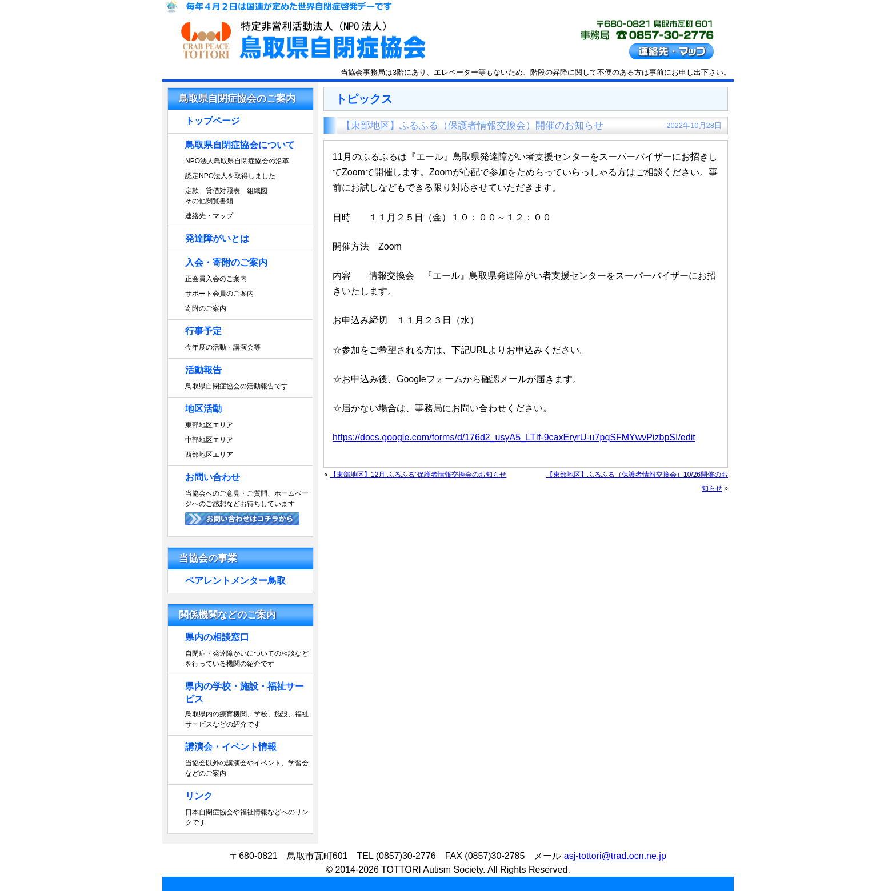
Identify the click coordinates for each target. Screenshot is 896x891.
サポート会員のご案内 (219, 294)
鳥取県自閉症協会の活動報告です (236, 386)
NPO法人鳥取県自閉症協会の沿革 (237, 161)
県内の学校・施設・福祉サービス (244, 692)
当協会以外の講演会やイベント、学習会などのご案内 (247, 768)
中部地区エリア (209, 440)
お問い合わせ (212, 477)
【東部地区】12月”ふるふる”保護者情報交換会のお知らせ (418, 475)
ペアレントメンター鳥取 (235, 580)
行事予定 (203, 331)
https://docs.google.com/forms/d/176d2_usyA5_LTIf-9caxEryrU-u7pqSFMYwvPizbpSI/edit (514, 437)
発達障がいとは (217, 238)
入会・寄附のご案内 (226, 262)
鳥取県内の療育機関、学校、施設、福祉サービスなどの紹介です (247, 719)
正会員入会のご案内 (216, 279)
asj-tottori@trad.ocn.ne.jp (615, 856)
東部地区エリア (209, 425)
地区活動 (203, 409)
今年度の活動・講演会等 (223, 347)
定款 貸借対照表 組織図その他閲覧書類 (226, 196)
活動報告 (203, 370)
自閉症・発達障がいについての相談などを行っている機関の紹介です (247, 658)
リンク (199, 796)
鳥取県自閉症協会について (240, 145)
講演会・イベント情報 (231, 747)
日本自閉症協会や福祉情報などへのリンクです (247, 817)
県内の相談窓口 (217, 637)
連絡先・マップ (209, 216)
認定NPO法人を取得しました (230, 176)
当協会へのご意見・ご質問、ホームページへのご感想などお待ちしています (247, 498)
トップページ (212, 121)
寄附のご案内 (205, 308)
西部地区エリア (209, 455)
